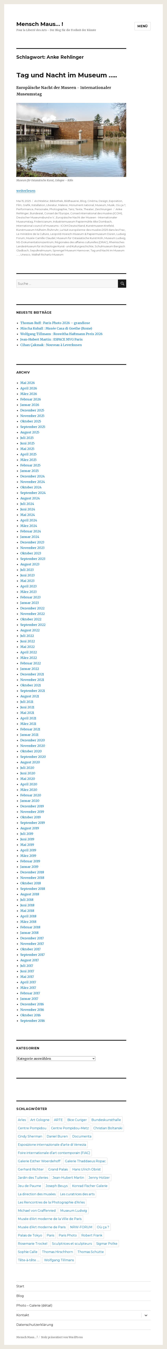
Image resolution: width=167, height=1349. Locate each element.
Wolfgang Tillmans (59, 1260)
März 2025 (28, 460)
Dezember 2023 (32, 542)
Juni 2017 (27, 971)
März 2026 (28, 394)
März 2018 (28, 922)
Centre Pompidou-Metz (70, 1128)
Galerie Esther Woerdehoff (39, 1161)
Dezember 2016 (32, 1004)
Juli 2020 (27, 768)
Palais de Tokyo (30, 1235)
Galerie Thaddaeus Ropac (85, 1161)
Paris (50, 1235)
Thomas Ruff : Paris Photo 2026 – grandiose (55, 323)
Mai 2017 (27, 977)
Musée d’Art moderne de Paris (42, 1227)
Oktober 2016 (30, 1015)
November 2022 (32, 614)
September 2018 (32, 889)
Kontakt (22, 1315)
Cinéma (92, 200)
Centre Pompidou (32, 1128)
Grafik (26, 205)
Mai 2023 (27, 581)
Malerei (63, 205)
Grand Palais (58, 1169)
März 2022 (28, 658)
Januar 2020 (29, 801)
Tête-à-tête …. (29, 1260)
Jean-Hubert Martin (68, 1178)
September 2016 (32, 1021)
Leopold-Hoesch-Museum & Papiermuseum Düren (82, 233)
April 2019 (28, 850)
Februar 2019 (30, 861)
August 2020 (30, 762)
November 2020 (32, 746)
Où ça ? (120, 205)
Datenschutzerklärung (34, 1325)
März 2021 (28, 724)
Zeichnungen (103, 209)
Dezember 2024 (32, 476)
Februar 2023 (30, 597)
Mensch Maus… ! (39, 24)
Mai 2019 (27, 845)
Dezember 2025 (32, 410)
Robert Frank (91, 1235)
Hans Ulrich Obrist (86, 1169)
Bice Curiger (77, 1120)
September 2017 (32, 955)
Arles (22, 1120)
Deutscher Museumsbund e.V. (35, 217)
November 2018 (32, 878)
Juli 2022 (27, 636)
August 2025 (29, 432)
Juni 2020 (27, 773)
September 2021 (32, 691)
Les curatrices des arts (77, 1194)
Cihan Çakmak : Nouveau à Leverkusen (51, 345)
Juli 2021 (26, 702)
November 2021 (32, 680)
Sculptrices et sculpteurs (72, 1244)
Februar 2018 (30, 927)
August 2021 (29, 696)
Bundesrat (36, 213)
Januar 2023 (29, 603)
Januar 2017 (29, 999)
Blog (83, 200)
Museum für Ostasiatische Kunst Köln (80, 238)
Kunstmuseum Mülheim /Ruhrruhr (37, 229)
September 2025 (32, 427)
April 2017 (28, 982)
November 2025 (32, 416)
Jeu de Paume (29, 1186)
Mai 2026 (27, 383)
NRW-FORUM (81, 1227)
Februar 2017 (30, 993)
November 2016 (32, 1010)
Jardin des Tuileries (33, 1178)
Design (103, 200)
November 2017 (32, 944)
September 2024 (33, 493)
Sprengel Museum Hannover (71, 250)
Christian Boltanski (107, 1128)
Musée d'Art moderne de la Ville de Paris (50, 1219)
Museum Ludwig (114, 238)
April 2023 (28, 586)
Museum (100, 205)
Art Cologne (39, 1120)
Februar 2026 (30, 399)
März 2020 (28, 790)
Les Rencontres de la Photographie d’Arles (51, 1202)
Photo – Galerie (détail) (34, 1305)
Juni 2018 (27, 905)
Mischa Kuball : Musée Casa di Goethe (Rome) (56, 328)
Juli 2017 (26, 966)
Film (19, 205)
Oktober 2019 (30, 817)
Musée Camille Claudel (40, 238)
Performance (24, 209)
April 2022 (28, 652)
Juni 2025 (27, 443)
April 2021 (28, 718)
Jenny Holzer (99, 1178)
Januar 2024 (29, 537)
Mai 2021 (27, 713)
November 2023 (32, 548)
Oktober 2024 (31, 487)
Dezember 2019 (32, 806)
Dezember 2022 (32, 608)
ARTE (58, 1120)
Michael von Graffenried (37, 1211)
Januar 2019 (29, 867)
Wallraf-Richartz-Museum (47, 254)
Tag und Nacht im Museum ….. (66, 75)
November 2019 (32, 812)
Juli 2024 (27, 504)
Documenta (81, 1136)
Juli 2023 (27, 570)
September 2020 (33, 757)
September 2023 (32, 559)
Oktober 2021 (30, 685)
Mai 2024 (27, 515)
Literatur (51, 205)
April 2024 (28, 520)
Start (20, 1286)
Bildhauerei (71, 200)
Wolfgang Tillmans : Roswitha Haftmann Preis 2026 (61, 334)
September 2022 (32, 625)
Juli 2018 (26, 900)
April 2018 (28, 916)
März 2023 (28, 592)
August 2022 (30, 630)
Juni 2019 (27, 839)
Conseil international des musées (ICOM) (96, 213)
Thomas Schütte (90, 1252)
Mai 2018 (27, 911)
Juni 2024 (27, 509)
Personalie (41, 209)
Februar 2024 (30, 531)
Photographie (58, 209)
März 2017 (28, 988)
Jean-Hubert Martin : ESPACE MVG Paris (51, 339)
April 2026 (28, 388)
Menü (142, 26)
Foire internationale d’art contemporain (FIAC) (54, 1153)
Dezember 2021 (32, 674)
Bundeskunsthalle (106, 1120)
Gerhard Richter (31, 1169)
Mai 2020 (27, 779)
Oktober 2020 (31, 751)
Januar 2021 (29, 735)
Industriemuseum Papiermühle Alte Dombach (82, 221)
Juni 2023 (27, 575)
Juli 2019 (26, 834)
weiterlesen (25, 191)
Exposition (115, 200)
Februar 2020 (30, 795)
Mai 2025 (27, 449)
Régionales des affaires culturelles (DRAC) (81, 242)
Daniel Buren (57, 1136)
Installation (38, 205)
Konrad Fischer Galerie (90, 1186)
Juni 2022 (27, 641)
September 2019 (32, 823)
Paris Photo (68, 1235)
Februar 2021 (30, 729)
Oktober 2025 (30, 421)
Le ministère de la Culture (32, 233)
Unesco (25, 254)
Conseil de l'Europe (56, 213)
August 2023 (29, 564)
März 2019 (28, 856)
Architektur (41, 200)
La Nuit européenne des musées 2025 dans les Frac (92, 229)
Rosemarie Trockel (32, 1244)
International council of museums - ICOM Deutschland (50, 225)
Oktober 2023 (30, 553)
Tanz (71, 209)
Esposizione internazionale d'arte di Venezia (52, 1145)
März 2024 (28, 526)
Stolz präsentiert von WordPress (62, 1337)
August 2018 (29, 894)
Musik (111, 205)
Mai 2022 (27, 647)
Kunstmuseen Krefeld (100, 225)
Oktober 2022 (30, 619)
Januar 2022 (29, 669)
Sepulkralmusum (40, 250)
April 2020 (28, 784)
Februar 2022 (30, 663)
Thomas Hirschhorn (57, 1252)
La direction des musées (37, 1194)
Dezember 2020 (32, 740)
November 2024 (32, 482)
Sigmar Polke (106, 1244)
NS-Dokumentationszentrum (35, 242)
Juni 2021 (27, 707)
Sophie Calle (27, 1252)
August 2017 (29, 960)
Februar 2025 (30, 465)
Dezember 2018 (32, 872)
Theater (89, 209)
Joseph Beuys (57, 1186)
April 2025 (28, 454)
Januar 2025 (29, 471)
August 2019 (29, 828)
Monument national (81, 205)
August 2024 (30, 498)
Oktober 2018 (30, 883)
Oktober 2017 (30, 949)
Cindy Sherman (30, 1136)
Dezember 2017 (32, 938)
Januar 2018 (29, 933)
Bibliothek (56, 200)
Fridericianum (43, 221)
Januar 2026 (29, 405)
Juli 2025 (27, 438)
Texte (79, 209)
